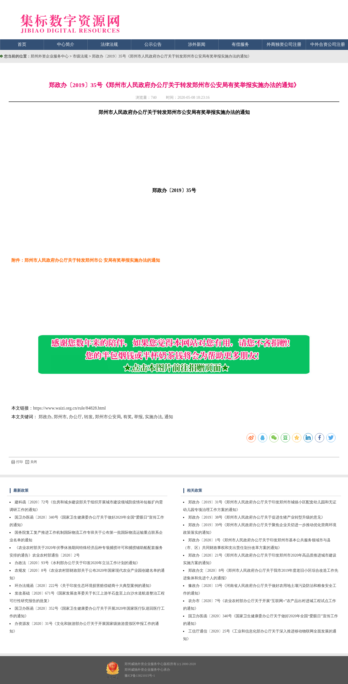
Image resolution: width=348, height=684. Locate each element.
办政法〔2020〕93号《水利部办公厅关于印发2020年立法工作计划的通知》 (77, 563)
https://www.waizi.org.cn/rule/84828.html (69, 408)
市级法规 (81, 56)
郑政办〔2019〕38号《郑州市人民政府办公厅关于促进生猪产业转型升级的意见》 (256, 517)
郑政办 (45, 416)
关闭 (31, 462)
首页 (22, 44)
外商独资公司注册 (284, 44)
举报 (138, 416)
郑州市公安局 (108, 416)
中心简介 (65, 44)
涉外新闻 (196, 44)
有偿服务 (240, 44)
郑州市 (60, 416)
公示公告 (153, 44)
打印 (17, 462)
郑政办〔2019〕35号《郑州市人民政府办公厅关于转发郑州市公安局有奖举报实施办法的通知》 (171, 56)
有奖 (127, 416)
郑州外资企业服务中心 (50, 56)
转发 (88, 416)
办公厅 (75, 416)
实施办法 (153, 416)
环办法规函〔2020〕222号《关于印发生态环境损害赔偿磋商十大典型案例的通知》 (84, 586)
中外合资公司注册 (327, 44)
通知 (168, 416)
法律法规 (109, 44)
